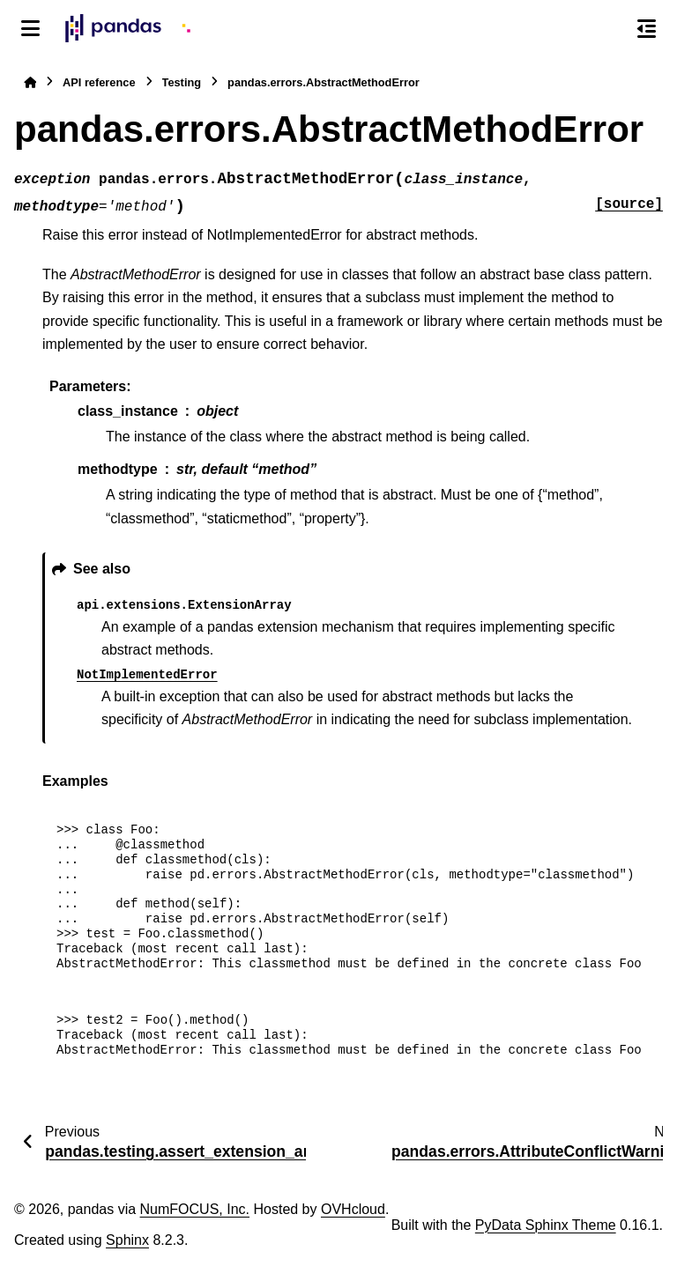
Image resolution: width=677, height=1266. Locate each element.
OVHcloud (353, 1209)
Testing (182, 82)
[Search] (609, 29)
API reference (99, 82)
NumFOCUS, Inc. (194, 1209)
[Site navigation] (30, 28)
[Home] (30, 82)
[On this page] (646, 28)
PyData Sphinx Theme (545, 1225)
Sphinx (127, 1240)
